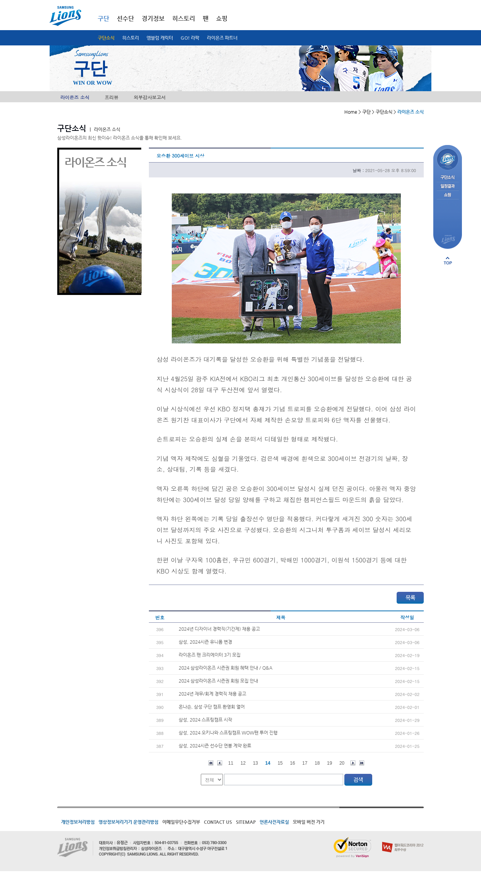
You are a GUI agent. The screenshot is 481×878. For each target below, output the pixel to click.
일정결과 (447, 186)
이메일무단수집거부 (181, 822)
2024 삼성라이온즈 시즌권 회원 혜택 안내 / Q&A (226, 667)
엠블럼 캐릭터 (160, 37)
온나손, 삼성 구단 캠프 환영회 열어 (212, 706)
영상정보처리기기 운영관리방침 (128, 822)
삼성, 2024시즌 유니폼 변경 (205, 641)
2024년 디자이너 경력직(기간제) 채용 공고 (219, 629)
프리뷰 (111, 97)
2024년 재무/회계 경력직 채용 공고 (212, 693)
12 (242, 763)
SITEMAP (246, 822)
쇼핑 (222, 18)
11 (230, 763)
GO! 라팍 (190, 37)
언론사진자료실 (274, 822)
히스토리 (130, 37)
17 (304, 763)
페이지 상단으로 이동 (448, 260)
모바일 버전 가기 (308, 822)
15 (280, 763)
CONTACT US (218, 822)
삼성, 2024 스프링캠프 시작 (205, 719)
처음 (211, 763)
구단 (103, 18)
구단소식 (106, 37)
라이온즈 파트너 (222, 37)
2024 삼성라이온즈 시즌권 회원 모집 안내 (218, 680)
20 (341, 763)
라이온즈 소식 (74, 97)
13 (255, 763)
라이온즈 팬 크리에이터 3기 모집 (209, 654)
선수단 (125, 18)
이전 (219, 763)
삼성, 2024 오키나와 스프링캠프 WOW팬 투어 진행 (228, 732)
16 (292, 763)
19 (329, 763)
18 (317, 763)
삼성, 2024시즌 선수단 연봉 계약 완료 (215, 745)
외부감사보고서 (150, 97)
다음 (353, 763)
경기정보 (153, 18)
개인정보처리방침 (78, 822)
